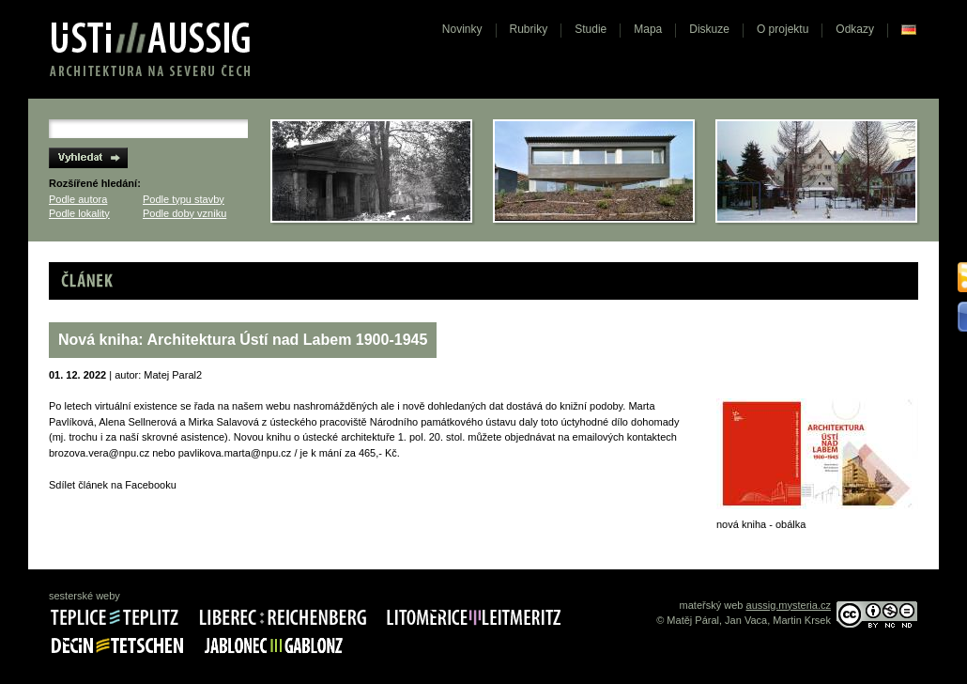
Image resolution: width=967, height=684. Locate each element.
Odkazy (855, 29)
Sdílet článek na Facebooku (113, 484)
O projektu (782, 29)
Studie (590, 29)
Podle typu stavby (183, 199)
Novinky (462, 29)
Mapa (648, 29)
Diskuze (709, 29)
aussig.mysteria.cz (788, 605)
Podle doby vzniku (184, 213)
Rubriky (529, 29)
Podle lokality (79, 213)
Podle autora (78, 199)
